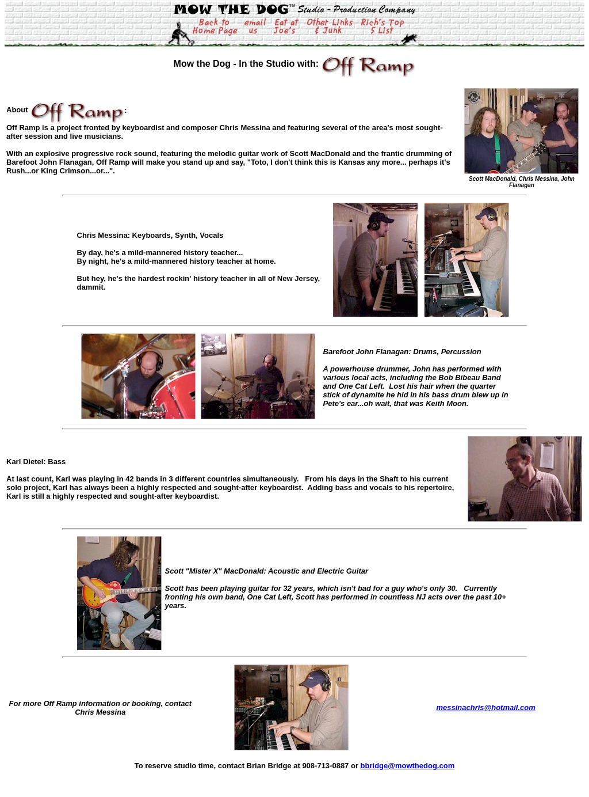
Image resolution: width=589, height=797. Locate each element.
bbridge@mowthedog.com (408, 765)
